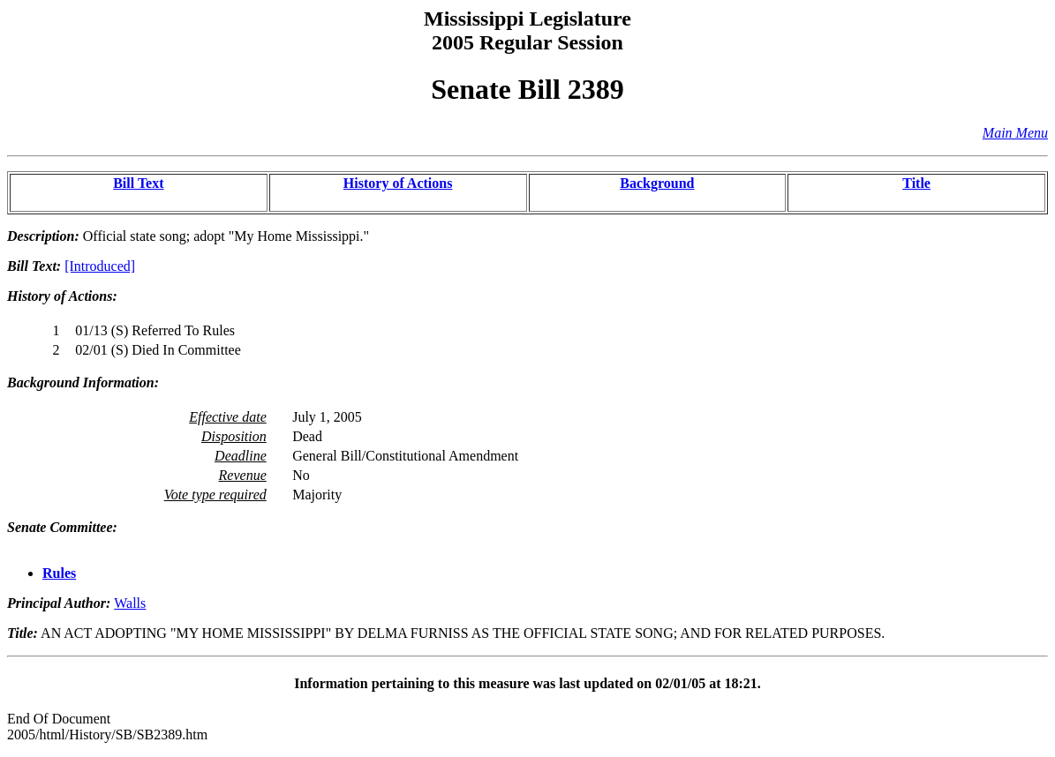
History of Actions (398, 183)
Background (657, 183)
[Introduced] (99, 266)
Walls (130, 603)
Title (916, 183)
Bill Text (138, 183)
